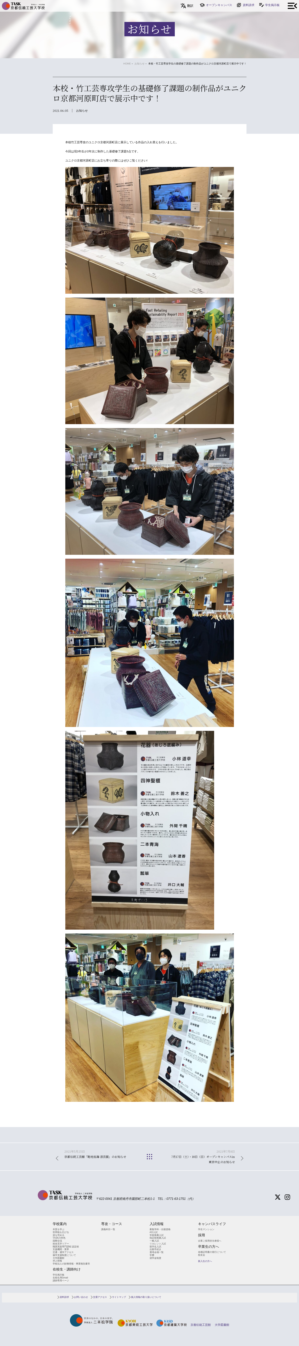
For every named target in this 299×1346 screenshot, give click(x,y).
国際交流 (57, 1240)
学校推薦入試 (157, 1235)
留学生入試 (155, 1246)
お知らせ (139, 63)
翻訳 (190, 5)
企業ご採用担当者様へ (209, 1240)
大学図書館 (58, 1258)
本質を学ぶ (58, 1229)
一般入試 (154, 1240)
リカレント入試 (158, 1243)
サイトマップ (119, 1297)
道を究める (58, 1235)
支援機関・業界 (61, 1249)
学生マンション (206, 1229)
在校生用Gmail (60, 1277)
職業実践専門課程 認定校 (66, 1246)
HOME (127, 63)
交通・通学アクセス (63, 1252)
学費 (152, 1255)
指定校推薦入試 (158, 1238)
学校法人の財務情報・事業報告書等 (71, 1263)
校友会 (201, 1255)
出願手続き (155, 1249)
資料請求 (248, 5)
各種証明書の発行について (212, 1252)
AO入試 (154, 1232)
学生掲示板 (272, 5)
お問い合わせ (81, 1297)
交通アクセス (100, 1297)
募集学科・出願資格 (160, 1229)
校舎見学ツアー (61, 1243)
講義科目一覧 (108, 1229)
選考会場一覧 (157, 1252)
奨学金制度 (155, 1258)
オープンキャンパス (219, 5)
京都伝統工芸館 (200, 1324)
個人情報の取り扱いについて (146, 1297)
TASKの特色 (59, 1238)
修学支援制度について (64, 1255)
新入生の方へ (205, 1261)
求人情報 (57, 1260)
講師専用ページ (61, 1280)
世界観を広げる (61, 1232)
